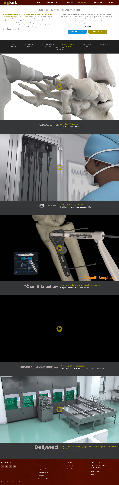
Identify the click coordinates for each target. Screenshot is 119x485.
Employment (42, 469)
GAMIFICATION (96, 2)
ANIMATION (82, 2)
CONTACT (110, 2)
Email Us (92, 474)
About (40, 465)
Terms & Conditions (44, 479)
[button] (59, 87)
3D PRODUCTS (67, 2)
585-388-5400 (94, 471)
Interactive (70, 469)
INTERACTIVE (52, 2)
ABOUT (39, 2)
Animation (70, 465)
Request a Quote (43, 472)
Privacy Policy (42, 475)
